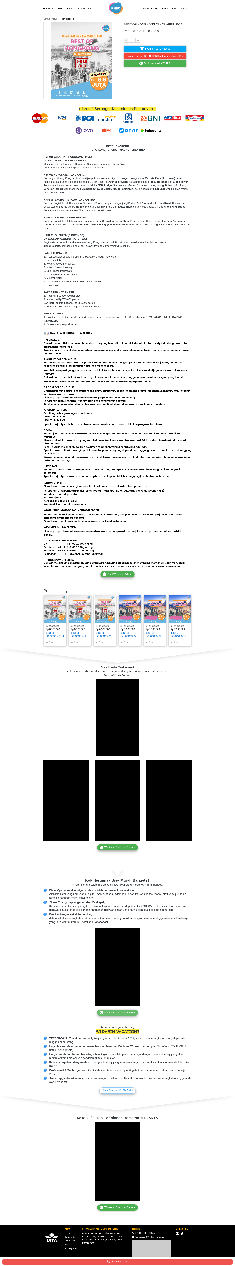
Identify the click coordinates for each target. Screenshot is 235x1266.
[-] (177, 1234)
